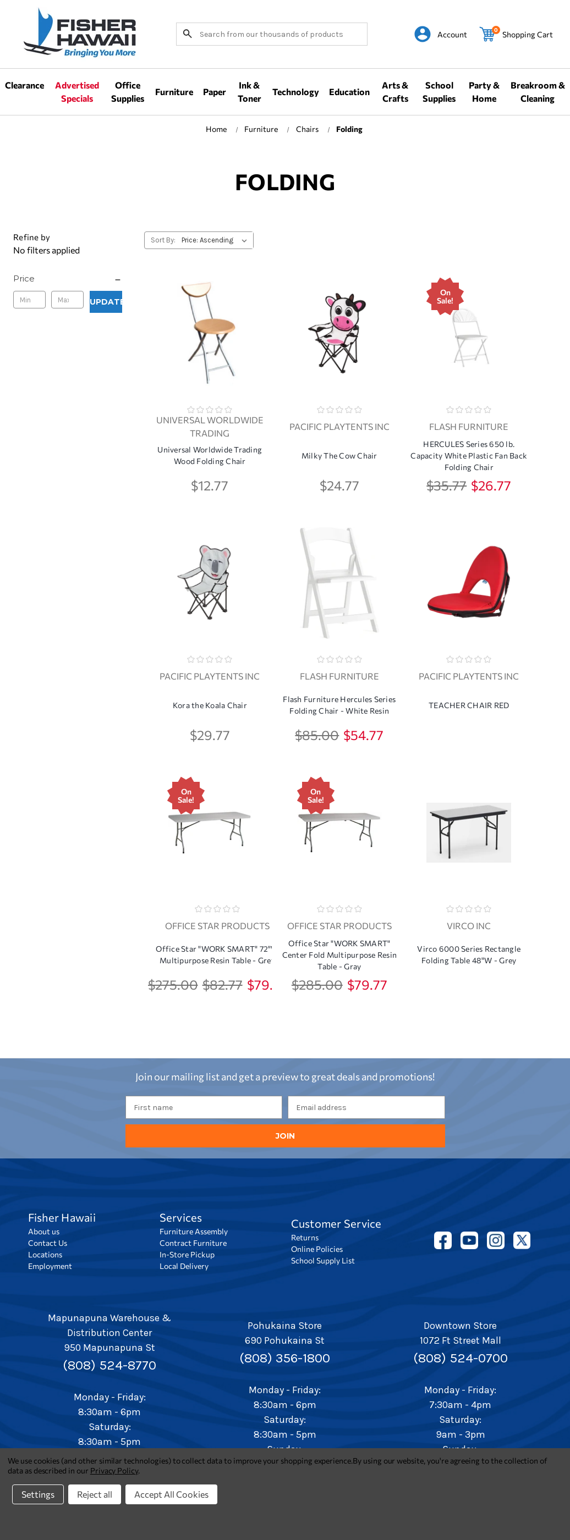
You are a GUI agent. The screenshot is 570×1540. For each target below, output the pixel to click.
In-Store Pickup (187, 1254)
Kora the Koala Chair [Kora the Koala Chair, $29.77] (210, 705)
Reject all (94, 1494)
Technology (295, 91)
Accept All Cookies (171, 1494)
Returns (305, 1237)
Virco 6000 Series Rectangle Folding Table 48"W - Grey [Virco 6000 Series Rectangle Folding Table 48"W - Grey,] (468, 954)
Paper (214, 91)
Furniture (174, 91)
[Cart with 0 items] (516, 34)
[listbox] (216, 240)
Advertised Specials (77, 91)
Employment (50, 1266)
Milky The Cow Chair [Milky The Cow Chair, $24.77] (339, 455)
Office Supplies (127, 91)
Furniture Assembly (194, 1231)
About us (43, 1231)
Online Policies (317, 1249)
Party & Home (484, 91)
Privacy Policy (114, 1470)
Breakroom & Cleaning (538, 91)
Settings (37, 1494)
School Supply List (323, 1260)
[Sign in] (440, 34)
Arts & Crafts (395, 91)
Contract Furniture (193, 1243)
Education (349, 91)
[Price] (67, 278)
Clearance (24, 85)
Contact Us (47, 1243)
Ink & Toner (249, 91)
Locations (45, 1254)
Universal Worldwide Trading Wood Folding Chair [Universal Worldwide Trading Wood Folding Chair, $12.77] (209, 455)
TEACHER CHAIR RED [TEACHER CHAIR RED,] (469, 705)
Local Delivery (184, 1266)
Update (106, 302)
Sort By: (163, 240)
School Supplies (439, 91)
